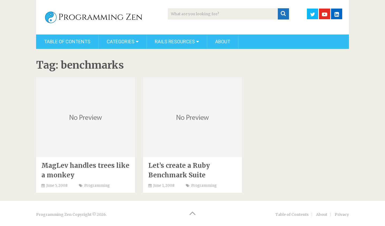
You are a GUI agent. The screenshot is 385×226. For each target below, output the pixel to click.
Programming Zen (54, 214)
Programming (97, 185)
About (222, 41)
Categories (120, 41)
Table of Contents (67, 41)
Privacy (342, 214)
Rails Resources (175, 41)
